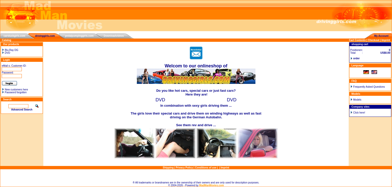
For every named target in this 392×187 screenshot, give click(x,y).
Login (6, 60)
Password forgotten (16, 92)
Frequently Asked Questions (369, 86)
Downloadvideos (114, 35)
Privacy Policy (184, 167)
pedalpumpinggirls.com (79, 35)
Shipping (168, 167)
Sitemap (196, 175)
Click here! (359, 112)
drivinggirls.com (45, 35)
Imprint (386, 40)
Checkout (374, 40)
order (356, 58)
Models (357, 99)
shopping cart (359, 44)
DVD (6, 52)
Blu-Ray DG (10, 50)
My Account (381, 35)
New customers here (16, 89)
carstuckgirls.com (14, 35)
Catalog (6, 40)
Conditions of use (205, 167)
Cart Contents (357, 40)
